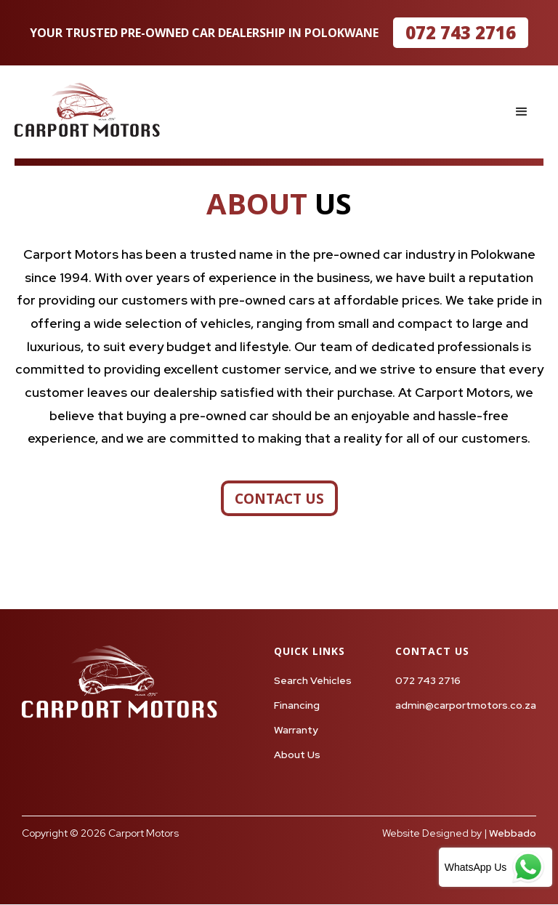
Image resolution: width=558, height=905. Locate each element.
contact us (279, 498)
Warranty (296, 730)
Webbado (512, 833)
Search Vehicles (313, 680)
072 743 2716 (460, 32)
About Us (297, 754)
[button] (521, 112)
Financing (297, 705)
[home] (87, 110)
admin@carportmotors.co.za (465, 705)
